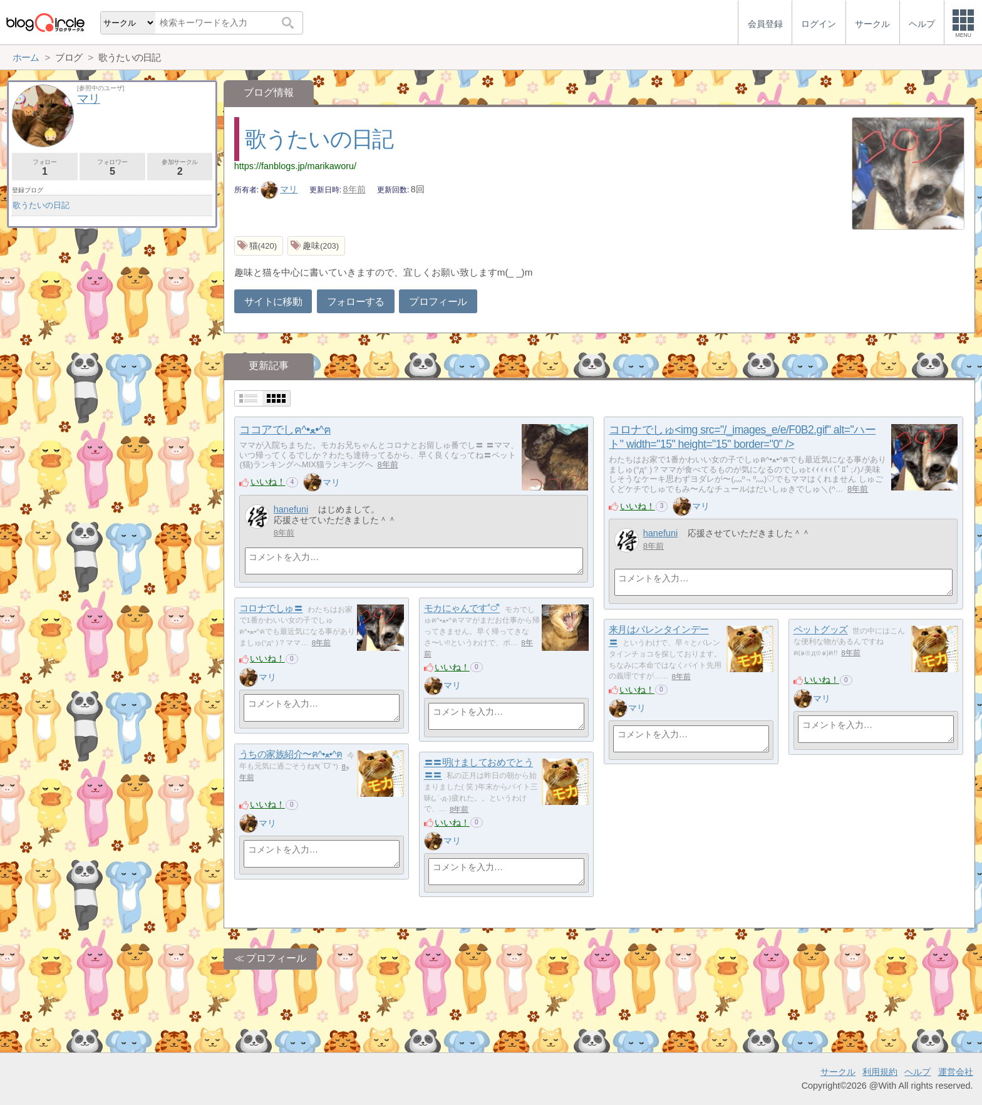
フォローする (356, 301)
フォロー (45, 167)
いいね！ (268, 482)
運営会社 (955, 1072)
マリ (279, 189)
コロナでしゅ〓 (271, 608)
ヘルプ (917, 1072)
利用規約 (879, 1072)
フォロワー (112, 167)
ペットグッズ (820, 630)
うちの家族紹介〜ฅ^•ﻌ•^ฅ (291, 754)
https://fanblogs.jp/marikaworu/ (295, 166)
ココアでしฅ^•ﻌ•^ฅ (285, 429)
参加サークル (180, 167)
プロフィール (438, 301)
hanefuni (291, 509)
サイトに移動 (273, 301)
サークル (837, 1072)
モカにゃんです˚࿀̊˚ (462, 608)
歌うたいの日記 (319, 139)
